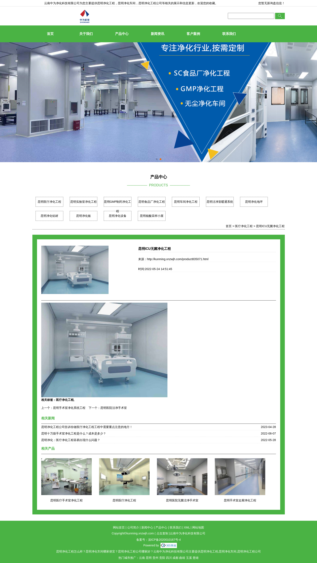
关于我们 (86, 34)
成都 (175, 557)
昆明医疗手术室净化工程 (66, 500)
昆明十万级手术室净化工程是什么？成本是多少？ (73, 433)
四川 (169, 557)
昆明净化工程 (106, 3)
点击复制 (162, 533)
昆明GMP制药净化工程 (117, 206)
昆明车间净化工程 (186, 201)
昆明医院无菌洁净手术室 (182, 500)
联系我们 (229, 34)
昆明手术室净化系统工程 (69, 407)
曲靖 (182, 557)
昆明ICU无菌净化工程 (270, 226)
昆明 (149, 557)
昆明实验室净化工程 (83, 201)
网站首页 (119, 527)
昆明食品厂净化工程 (151, 201)
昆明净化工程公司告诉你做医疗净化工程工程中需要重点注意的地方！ (87, 427)
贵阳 (162, 557)
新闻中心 (147, 527)
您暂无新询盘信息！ (271, 3)
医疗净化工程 (244, 226)
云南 (142, 557)
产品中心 (122, 34)
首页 (50, 34)
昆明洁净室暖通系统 (220, 201)
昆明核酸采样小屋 (151, 215)
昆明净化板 (83, 215)
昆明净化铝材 (49, 215)
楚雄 (196, 557)
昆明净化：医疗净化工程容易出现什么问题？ (70, 440)
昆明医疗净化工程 (49, 201)
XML (187, 527)
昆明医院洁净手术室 (113, 407)
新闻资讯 (157, 34)
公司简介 (133, 527)
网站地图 (198, 527)
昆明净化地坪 (254, 201)
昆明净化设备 (117, 215)
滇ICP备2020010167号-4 (164, 539)
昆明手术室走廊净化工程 (240, 500)
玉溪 (189, 557)
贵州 (155, 557)
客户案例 (193, 34)
